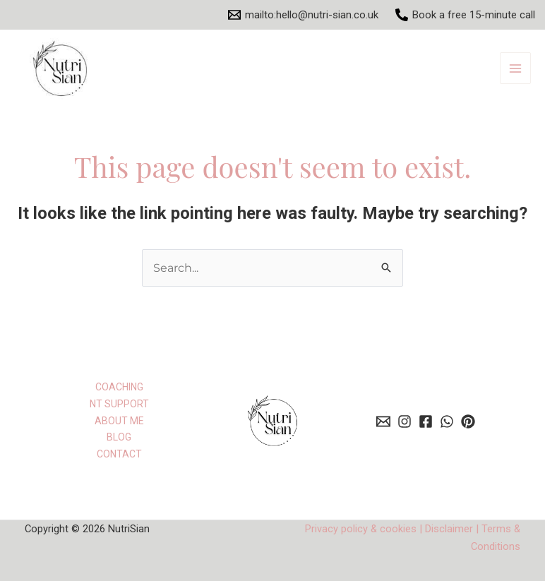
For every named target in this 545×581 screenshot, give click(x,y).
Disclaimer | (452, 528)
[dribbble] (468, 421)
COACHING (119, 387)
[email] (383, 421)
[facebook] (425, 421)
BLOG (119, 437)
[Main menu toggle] (516, 68)
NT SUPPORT (119, 403)
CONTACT (119, 454)
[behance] (404, 421)
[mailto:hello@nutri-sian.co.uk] (303, 14)
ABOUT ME (119, 420)
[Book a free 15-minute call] (465, 14)
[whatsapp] (446, 421)
